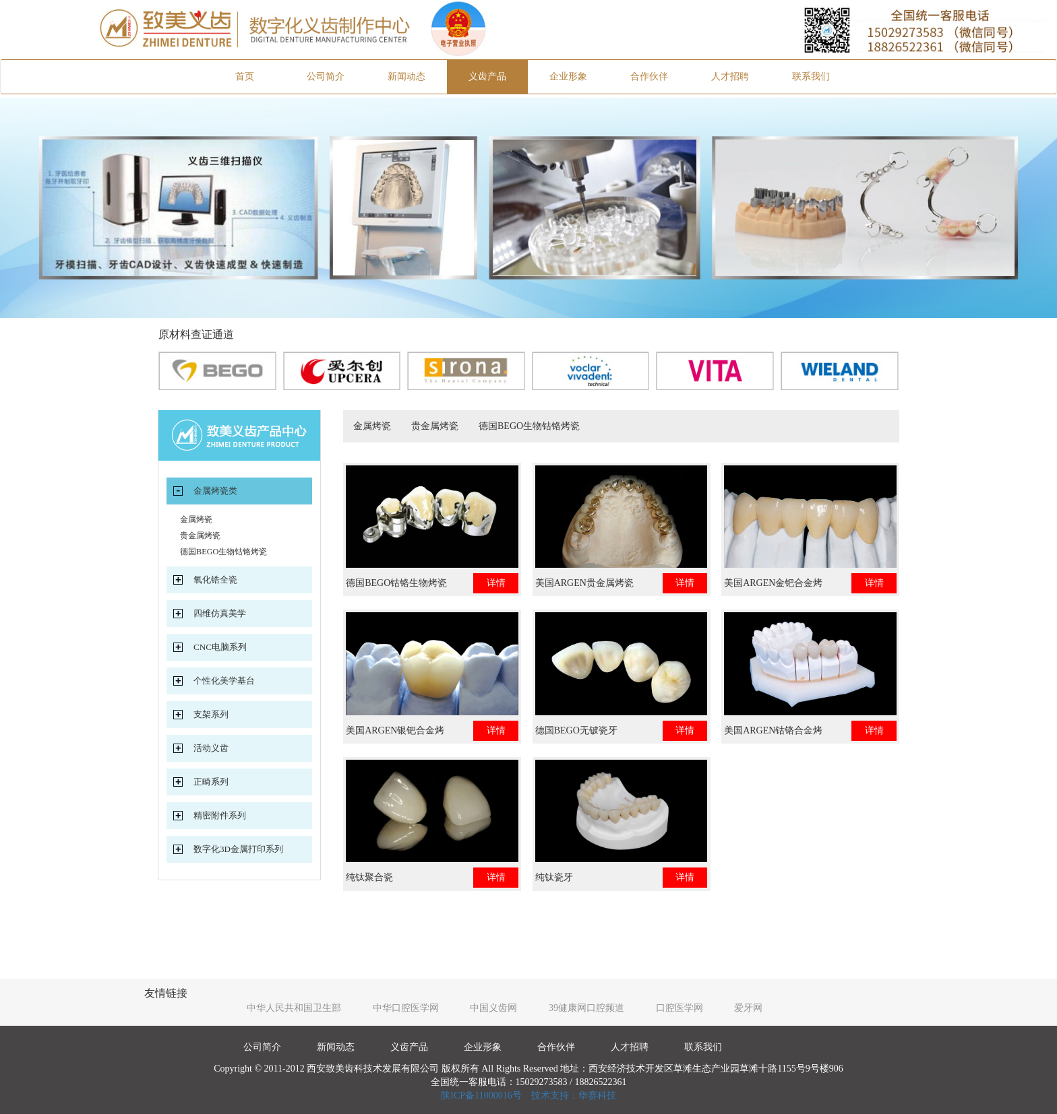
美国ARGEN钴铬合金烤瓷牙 (773, 733)
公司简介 (325, 76)
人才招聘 (730, 76)
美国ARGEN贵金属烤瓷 (584, 583)
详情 (496, 583)
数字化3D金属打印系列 (238, 849)
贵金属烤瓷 (434, 426)
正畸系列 (211, 782)
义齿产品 (487, 76)
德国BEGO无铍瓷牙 (576, 730)
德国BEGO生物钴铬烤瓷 (529, 426)
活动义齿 (211, 748)
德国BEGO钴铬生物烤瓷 (396, 583)
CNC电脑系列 (220, 647)
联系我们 (811, 76)
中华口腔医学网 (406, 1008)
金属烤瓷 (372, 426)
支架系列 (211, 714)
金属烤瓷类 (215, 491)
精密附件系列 (219, 815)
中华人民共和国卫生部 (294, 1008)
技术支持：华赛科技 (573, 1095)
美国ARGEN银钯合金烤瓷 (395, 733)
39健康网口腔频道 (586, 1008)
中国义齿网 (493, 1008)
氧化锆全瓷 (215, 580)
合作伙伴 (649, 76)
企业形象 (568, 76)
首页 (260, 75)
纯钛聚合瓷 (369, 877)
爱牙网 (748, 1008)
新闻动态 (406, 76)
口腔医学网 (679, 1008)
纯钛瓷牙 (554, 877)
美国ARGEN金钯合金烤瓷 (773, 585)
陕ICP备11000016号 (481, 1095)
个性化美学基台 (224, 681)
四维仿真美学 (219, 613)
